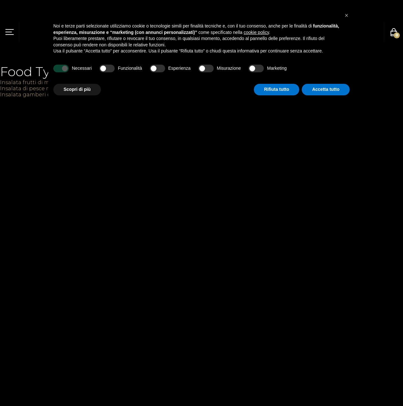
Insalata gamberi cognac (33, 95)
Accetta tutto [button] (325, 89)
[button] (346, 15)
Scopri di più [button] (77, 89)
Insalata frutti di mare (29, 82)
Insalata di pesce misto (30, 88)
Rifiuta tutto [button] (276, 89)
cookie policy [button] (256, 32)
